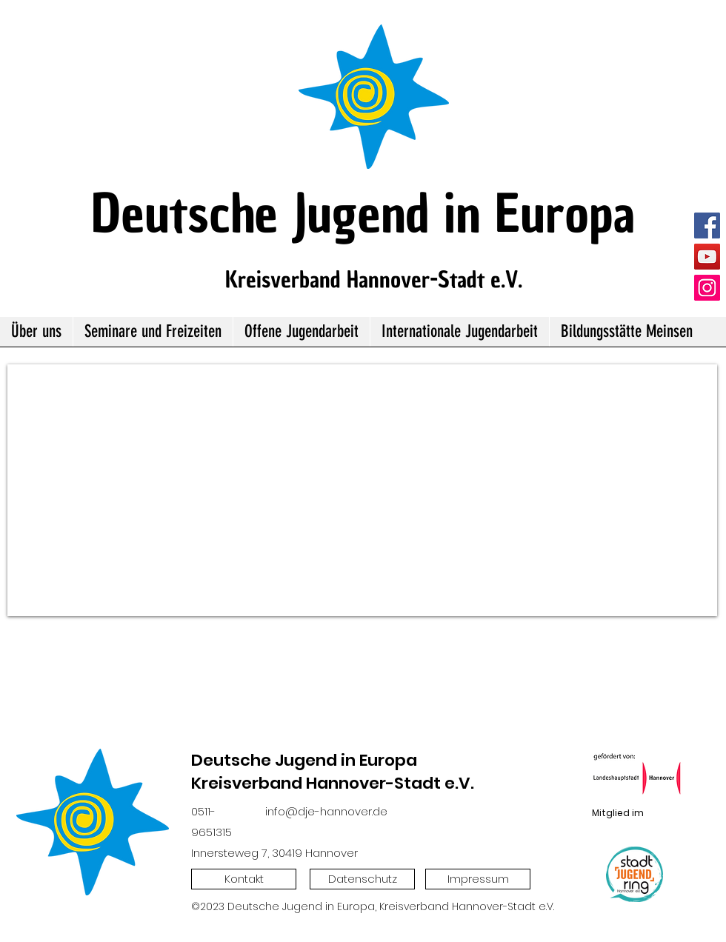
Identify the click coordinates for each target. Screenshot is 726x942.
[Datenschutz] (362, 879)
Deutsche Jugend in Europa (363, 213)
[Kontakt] (243, 879)
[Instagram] (707, 288)
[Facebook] (707, 225)
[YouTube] (707, 257)
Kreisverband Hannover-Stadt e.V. (373, 279)
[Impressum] (477, 879)
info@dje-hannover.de (326, 811)
